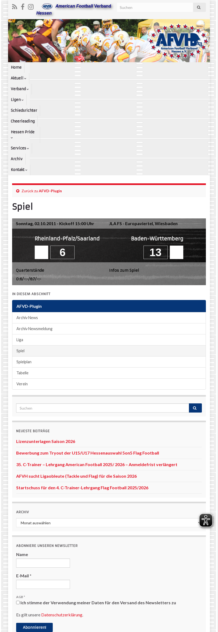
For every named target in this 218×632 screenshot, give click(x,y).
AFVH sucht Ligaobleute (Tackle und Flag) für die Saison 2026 (76, 384)
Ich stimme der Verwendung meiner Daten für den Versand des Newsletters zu (96, 511)
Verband (57, 67)
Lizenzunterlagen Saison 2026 (45, 349)
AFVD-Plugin (50, 99)
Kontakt (36, 78)
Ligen (78, 67)
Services (194, 67)
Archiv (17, 78)
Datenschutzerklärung (61, 523)
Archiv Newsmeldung (34, 237)
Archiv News (27, 226)
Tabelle (22, 281)
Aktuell (35, 67)
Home (16, 67)
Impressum (104, 625)
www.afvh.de (195, 625)
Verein (22, 292)
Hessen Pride (165, 67)
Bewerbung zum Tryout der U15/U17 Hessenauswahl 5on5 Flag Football (87, 361)
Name (22, 462)
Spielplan (23, 270)
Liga (19, 248)
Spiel (20, 259)
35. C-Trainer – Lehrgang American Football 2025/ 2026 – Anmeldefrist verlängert (96, 372)
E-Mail (23, 484)
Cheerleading (135, 67)
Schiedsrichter (104, 67)
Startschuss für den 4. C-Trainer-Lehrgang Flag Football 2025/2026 (82, 396)
